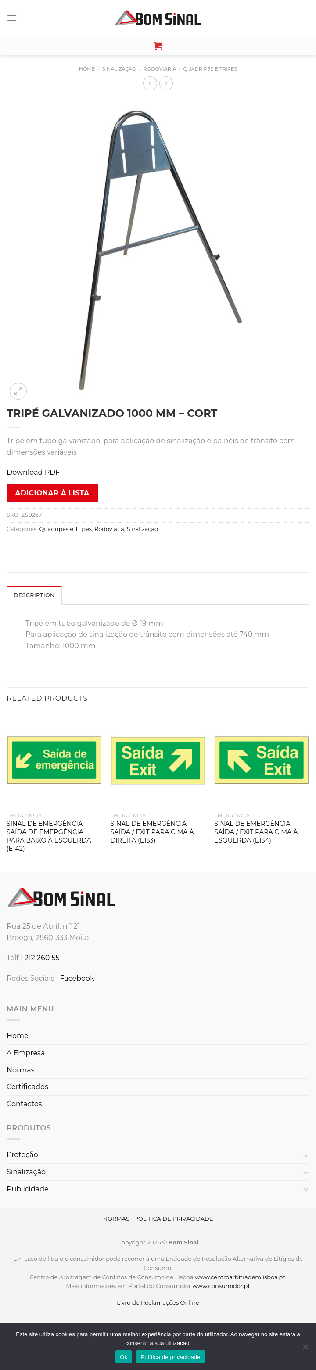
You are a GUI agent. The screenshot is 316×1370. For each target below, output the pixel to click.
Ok (123, 1357)
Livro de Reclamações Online (158, 1302)
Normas (21, 1070)
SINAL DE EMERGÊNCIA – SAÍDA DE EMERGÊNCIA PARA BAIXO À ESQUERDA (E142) (49, 836)
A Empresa (26, 1053)
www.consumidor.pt (221, 1285)
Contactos (24, 1104)
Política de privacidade (170, 1357)
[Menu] (12, 18)
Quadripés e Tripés (210, 69)
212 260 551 (43, 958)
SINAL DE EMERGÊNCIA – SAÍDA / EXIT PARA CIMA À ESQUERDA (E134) (256, 832)
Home (87, 69)
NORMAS (116, 1218)
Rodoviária (160, 69)
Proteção (22, 1155)
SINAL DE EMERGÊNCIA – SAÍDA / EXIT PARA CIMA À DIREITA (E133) (152, 832)
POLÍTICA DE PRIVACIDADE (173, 1218)
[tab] (34, 595)
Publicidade (28, 1189)
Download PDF (33, 472)
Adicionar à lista (52, 493)
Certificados (27, 1087)
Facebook (77, 978)
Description (34, 595)
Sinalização (119, 69)
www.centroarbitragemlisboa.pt (240, 1276)
